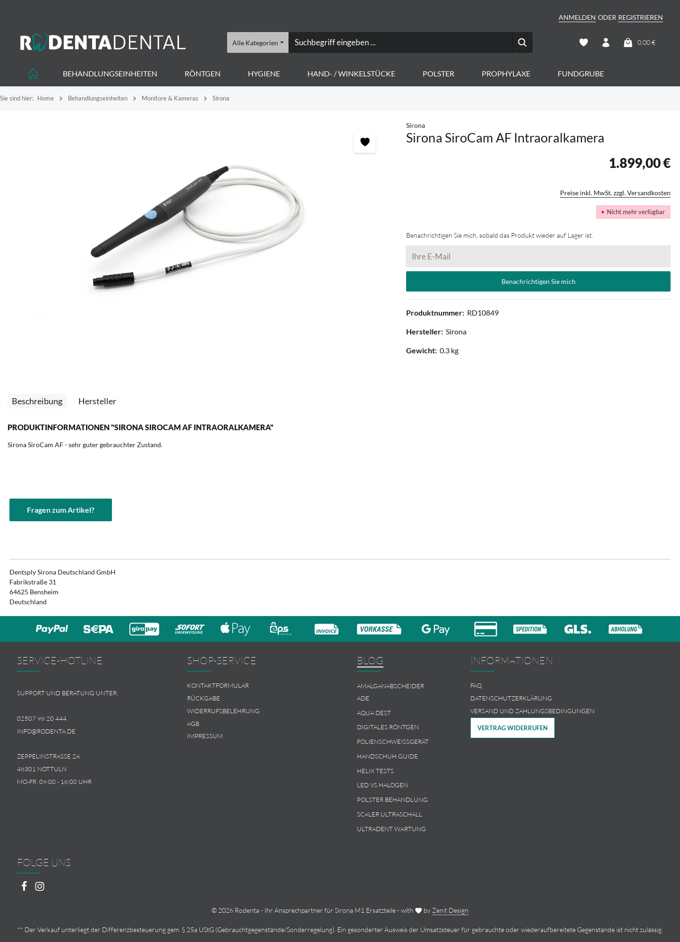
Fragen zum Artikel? (60, 509)
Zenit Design (450, 910)
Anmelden (577, 17)
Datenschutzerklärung (511, 698)
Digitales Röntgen (388, 727)
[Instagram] (39, 889)
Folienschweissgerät (393, 741)
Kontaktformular (218, 685)
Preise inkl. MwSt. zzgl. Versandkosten (615, 193)
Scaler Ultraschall (389, 814)
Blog (370, 660)
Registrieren (640, 17)
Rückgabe (203, 698)
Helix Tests (375, 771)
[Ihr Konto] (606, 43)
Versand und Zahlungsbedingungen (532, 711)
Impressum (205, 736)
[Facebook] (25, 889)
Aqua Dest (374, 713)
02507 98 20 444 (42, 718)
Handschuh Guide (387, 756)
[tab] (37, 401)
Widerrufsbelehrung (223, 711)
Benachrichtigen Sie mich (539, 281)
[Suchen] (522, 42)
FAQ (476, 685)
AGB (193, 723)
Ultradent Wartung (391, 829)
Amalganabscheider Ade (390, 692)
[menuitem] (255, 685)
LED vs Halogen (382, 785)
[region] (198, 226)
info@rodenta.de (46, 731)
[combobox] (400, 42)
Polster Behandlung (392, 799)
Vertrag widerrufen (512, 728)
